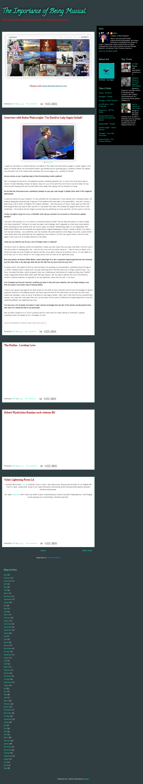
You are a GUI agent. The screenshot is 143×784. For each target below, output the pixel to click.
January (6, 621)
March (6, 593)
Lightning (15, 494)
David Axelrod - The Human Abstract (106, 140)
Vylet (23, 484)
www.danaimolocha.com (54, 86)
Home (43, 550)
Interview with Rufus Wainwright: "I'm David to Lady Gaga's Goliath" (43, 117)
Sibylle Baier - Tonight (107, 124)
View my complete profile (108, 51)
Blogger (86, 779)
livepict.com (49, 162)
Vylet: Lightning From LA (19, 479)
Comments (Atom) (53, 558)
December (7, 624)
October (7, 652)
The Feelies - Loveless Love (19, 345)
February (7, 578)
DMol (115, 33)
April (5, 590)
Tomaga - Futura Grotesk (108, 100)
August (6, 602)
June (5, 584)
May (5, 575)
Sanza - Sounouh (105, 93)
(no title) (135, 64)
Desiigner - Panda (105, 97)
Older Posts (87, 550)
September (8, 599)
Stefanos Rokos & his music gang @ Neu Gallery (136, 82)
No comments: (32, 104)
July (5, 605)
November (8, 581)
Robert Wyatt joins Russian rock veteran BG (29, 412)
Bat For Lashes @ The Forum (136, 106)
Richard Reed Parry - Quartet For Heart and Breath (107, 118)
